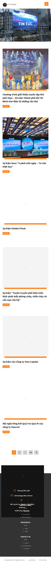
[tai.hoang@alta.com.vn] (22, 495)
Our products (25, 514)
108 (31, 452)
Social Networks (25, 546)
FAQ (25, 528)
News (25, 531)
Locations (25, 548)
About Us (25, 511)
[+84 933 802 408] (22, 490)
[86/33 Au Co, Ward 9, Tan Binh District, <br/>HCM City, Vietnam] (22, 500)
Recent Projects (25, 517)
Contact (25, 543)
